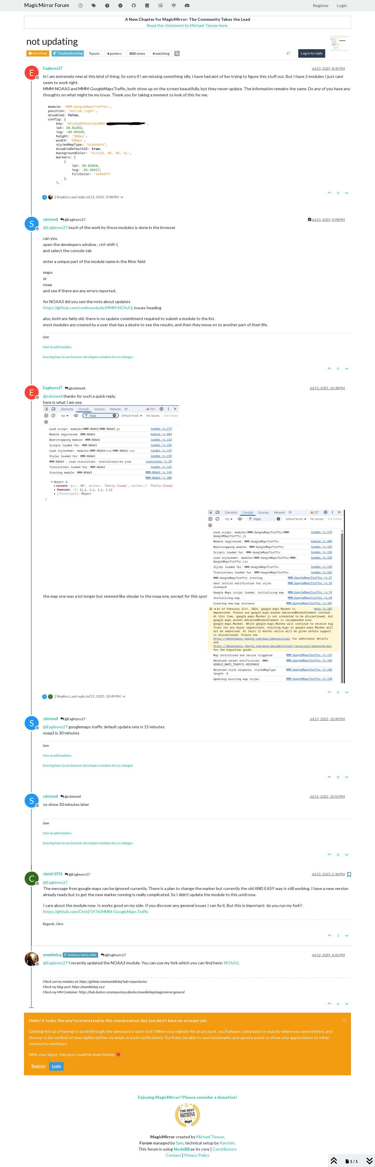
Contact (173, 1155)
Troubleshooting (67, 53)
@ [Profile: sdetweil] (52, 396)
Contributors (225, 1149)
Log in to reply (312, 53)
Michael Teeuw (210, 1136)
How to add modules (57, 347)
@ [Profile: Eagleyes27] (55, 227)
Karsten (227, 1142)
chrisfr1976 (52, 874)
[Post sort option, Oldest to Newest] (289, 53)
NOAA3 (231, 962)
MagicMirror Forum (46, 5)
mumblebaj (52, 955)
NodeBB (182, 1149)
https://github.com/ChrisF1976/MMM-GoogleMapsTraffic (96, 911)
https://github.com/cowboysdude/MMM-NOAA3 (87, 307)
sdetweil (50, 219)
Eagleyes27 (52, 68)
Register (38, 1066)
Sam (179, 1142)
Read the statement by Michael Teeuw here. (187, 25)
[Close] (344, 1020)
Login (56, 1066)
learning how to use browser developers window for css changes (88, 357)
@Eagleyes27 (73, 219)
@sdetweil (75, 388)
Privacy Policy (196, 1155)
